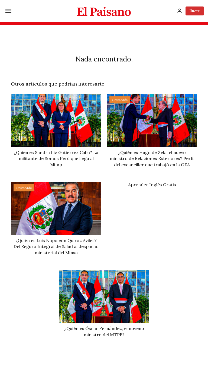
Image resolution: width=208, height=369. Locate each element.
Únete (195, 11)
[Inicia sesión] (179, 11)
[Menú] (8, 11)
